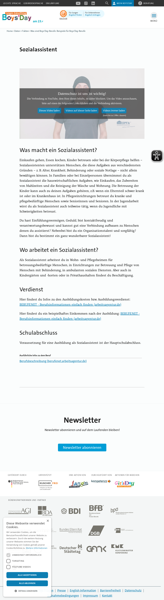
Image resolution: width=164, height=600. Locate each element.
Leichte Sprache (12, 3)
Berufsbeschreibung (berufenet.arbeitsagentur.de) (53, 361)
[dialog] (27, 557)
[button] (27, 591)
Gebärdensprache (33, 3)
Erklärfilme (52, 3)
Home (10, 31)
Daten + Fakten (21, 31)
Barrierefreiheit (110, 590)
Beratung (149, 3)
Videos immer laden (114, 110)
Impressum (90, 596)
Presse (61, 590)
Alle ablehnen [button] (27, 583)
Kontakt (107, 596)
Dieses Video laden (49, 110)
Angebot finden (75, 15)
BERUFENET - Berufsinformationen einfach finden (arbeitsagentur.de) (70, 304)
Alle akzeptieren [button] (27, 575)
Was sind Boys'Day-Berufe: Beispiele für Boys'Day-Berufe (57, 31)
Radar (63, 18)
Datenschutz (133, 590)
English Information (83, 590)
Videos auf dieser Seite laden (81, 110)
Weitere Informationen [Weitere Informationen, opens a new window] (36, 548)
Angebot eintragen (92, 15)
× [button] (47, 521)
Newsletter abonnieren (82, 447)
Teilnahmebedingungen (63, 596)
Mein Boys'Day (124, 3)
